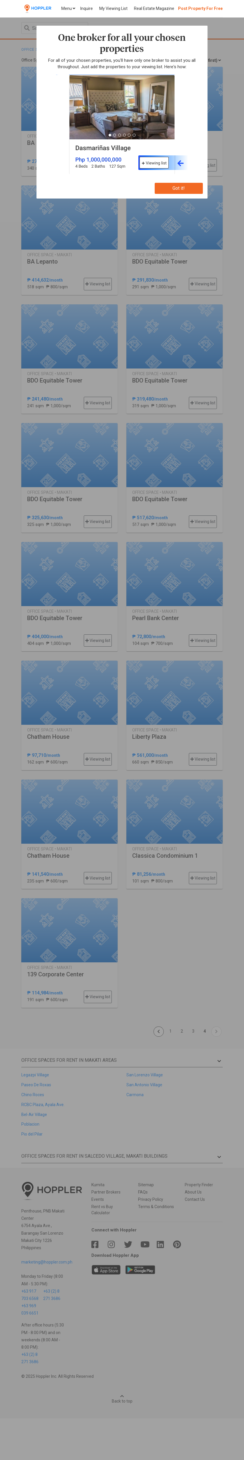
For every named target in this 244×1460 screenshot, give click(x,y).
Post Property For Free (200, 8)
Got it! (178, 188)
